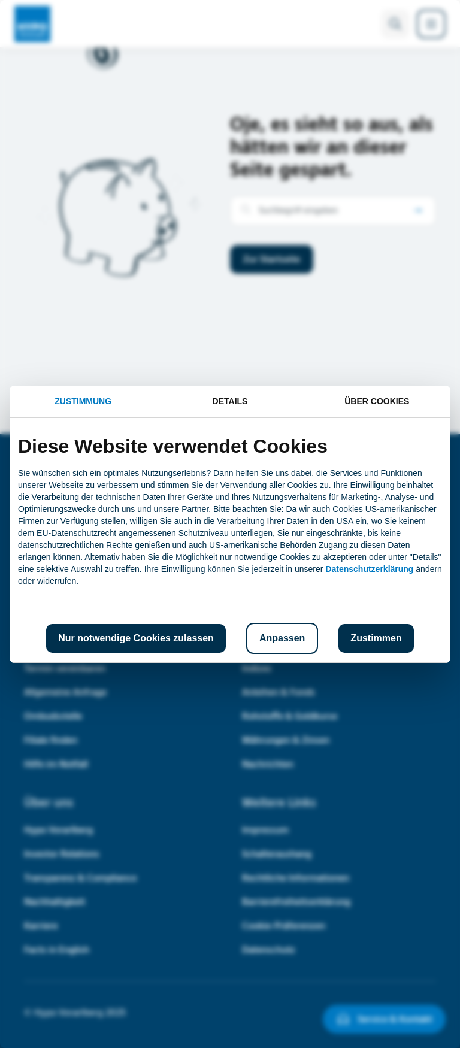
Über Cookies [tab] (376, 401)
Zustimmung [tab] (83, 401)
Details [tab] (230, 401)
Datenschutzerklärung (369, 569)
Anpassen (282, 638)
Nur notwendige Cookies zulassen (136, 638)
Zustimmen (375, 638)
